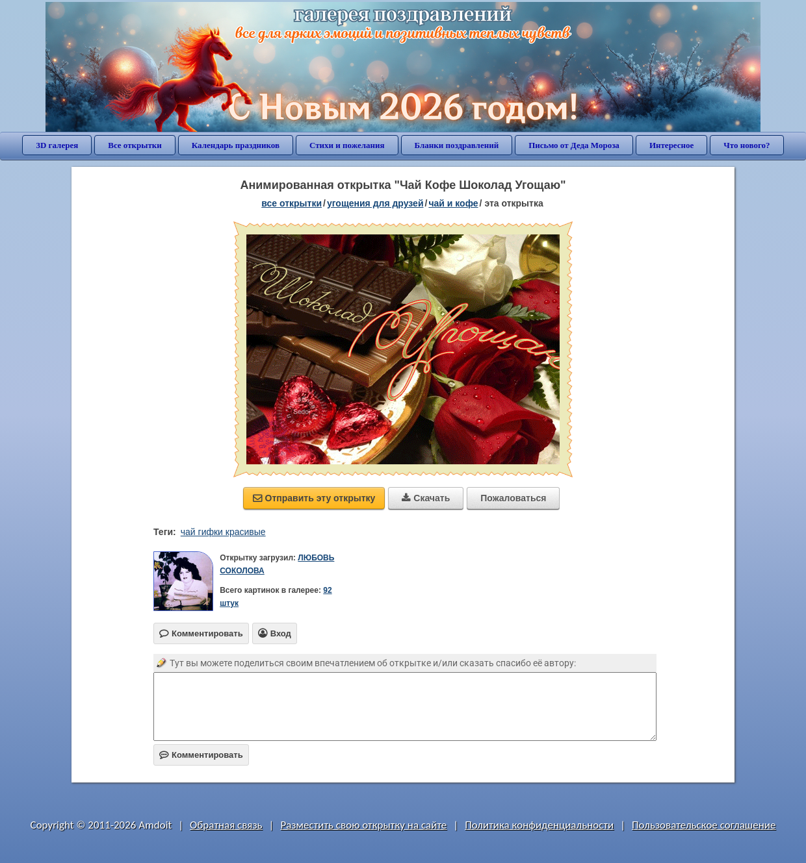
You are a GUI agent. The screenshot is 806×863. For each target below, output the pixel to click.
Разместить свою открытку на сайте (363, 825)
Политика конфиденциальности (539, 825)
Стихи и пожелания (347, 145)
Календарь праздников (236, 145)
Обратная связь (226, 825)
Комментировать (201, 755)
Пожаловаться (513, 498)
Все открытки (135, 145)
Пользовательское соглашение (703, 825)
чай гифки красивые (223, 532)
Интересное (671, 145)
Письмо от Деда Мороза (573, 145)
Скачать (426, 498)
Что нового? (746, 145)
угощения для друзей (375, 203)
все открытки (291, 203)
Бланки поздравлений (457, 145)
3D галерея (57, 145)
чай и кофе (453, 203)
